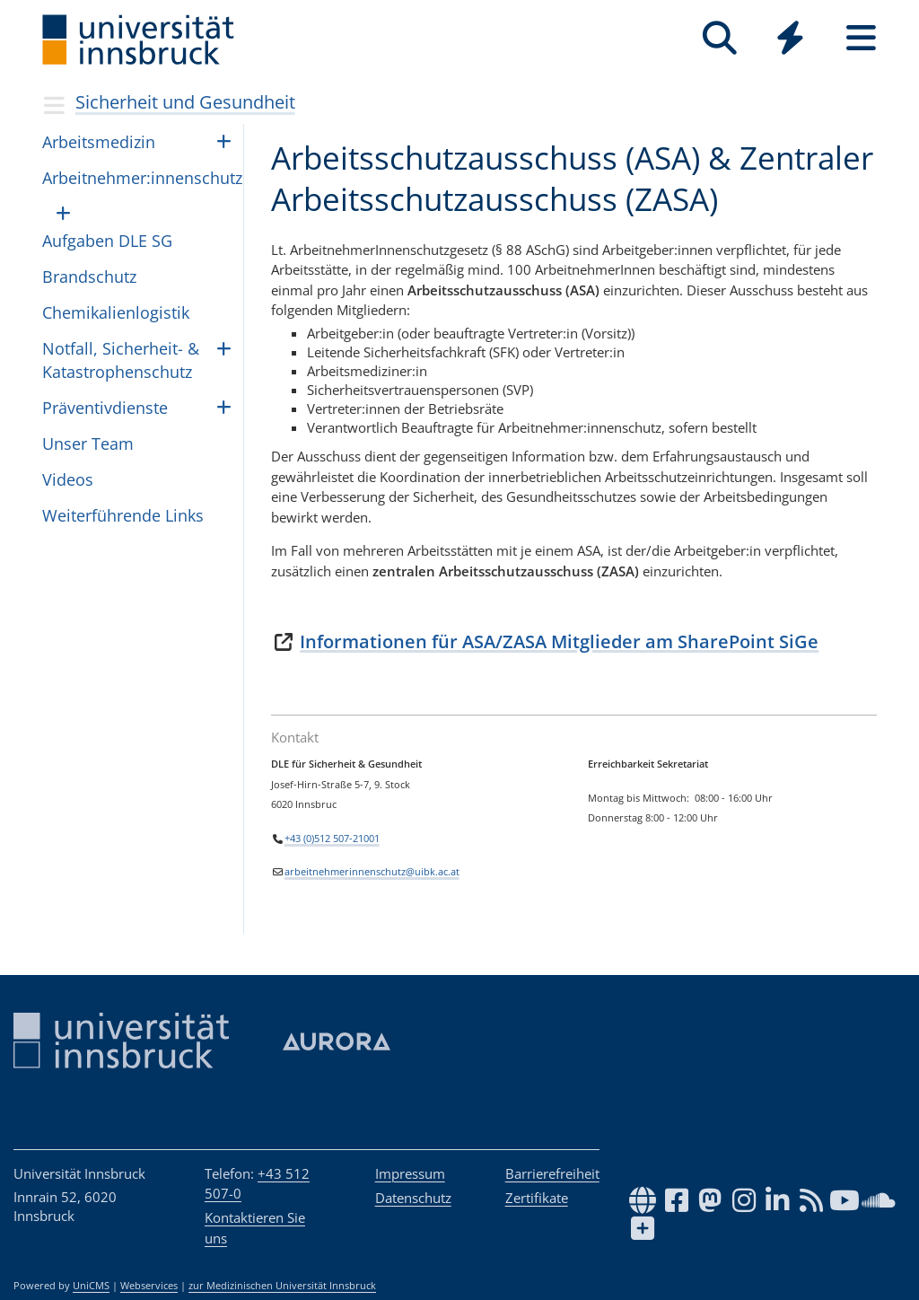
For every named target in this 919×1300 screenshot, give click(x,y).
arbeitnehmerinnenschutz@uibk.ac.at (372, 871)
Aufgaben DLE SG (107, 240)
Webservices (149, 1285)
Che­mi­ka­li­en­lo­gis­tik (115, 312)
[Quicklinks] (790, 38)
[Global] (790, 40)
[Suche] (719, 38)
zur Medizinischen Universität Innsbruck (282, 1285)
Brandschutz (89, 276)
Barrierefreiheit (552, 1173)
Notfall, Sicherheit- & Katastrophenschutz (120, 360)
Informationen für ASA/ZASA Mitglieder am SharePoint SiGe (559, 641)
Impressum (410, 1173)
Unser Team (88, 443)
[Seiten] (861, 38)
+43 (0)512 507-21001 (332, 837)
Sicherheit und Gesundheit (185, 102)
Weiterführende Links (123, 515)
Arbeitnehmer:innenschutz (142, 178)
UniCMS (91, 1285)
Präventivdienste (105, 407)
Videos (67, 479)
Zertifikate (536, 1198)
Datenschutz (413, 1198)
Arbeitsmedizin (98, 142)
